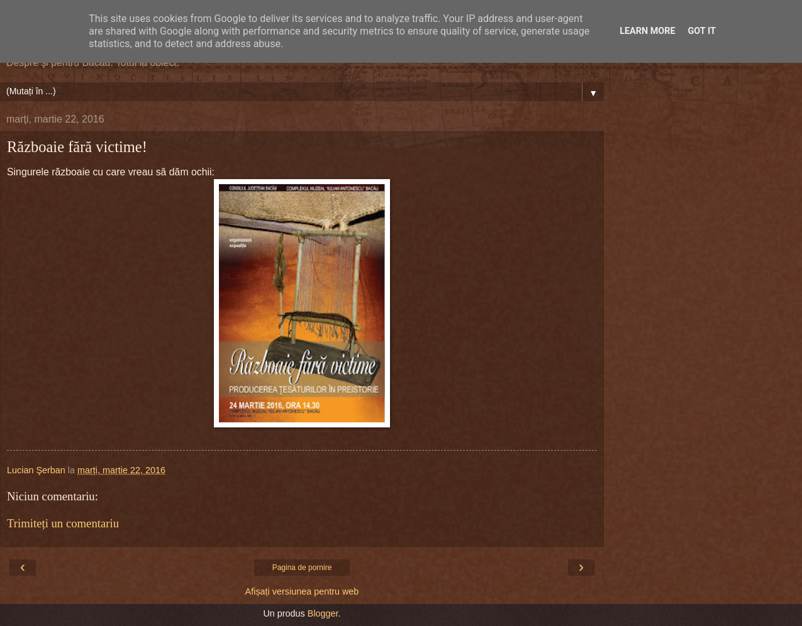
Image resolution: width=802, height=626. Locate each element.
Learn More (647, 31)
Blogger (323, 613)
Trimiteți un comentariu (63, 523)
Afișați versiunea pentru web (302, 591)
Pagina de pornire (302, 567)
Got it (702, 31)
